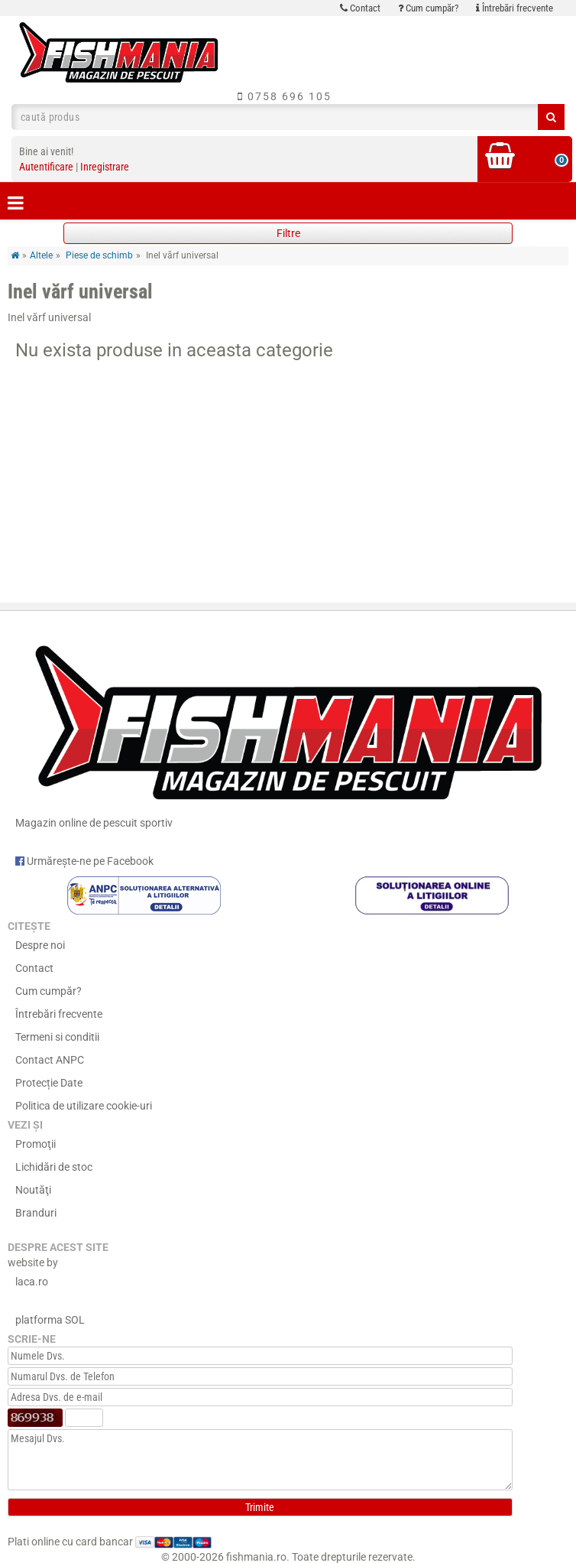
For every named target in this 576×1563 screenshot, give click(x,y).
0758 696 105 (285, 96)
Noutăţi (33, 1190)
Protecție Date (49, 1083)
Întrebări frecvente (514, 8)
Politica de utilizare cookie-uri (83, 1106)
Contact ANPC (49, 1060)
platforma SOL (50, 1320)
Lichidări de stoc (53, 1167)
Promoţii (35, 1144)
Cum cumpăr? (428, 8)
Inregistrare (104, 167)
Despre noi (40, 945)
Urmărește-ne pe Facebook (84, 861)
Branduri (36, 1213)
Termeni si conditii (57, 1037)
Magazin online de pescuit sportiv (288, 729)
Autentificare (46, 167)
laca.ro (31, 1281)
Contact (360, 8)
